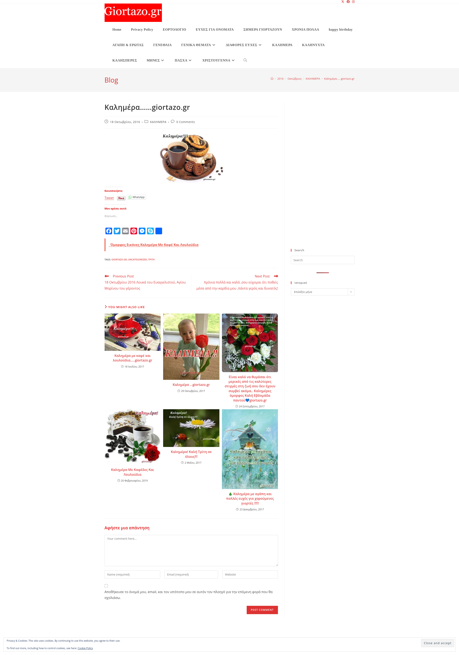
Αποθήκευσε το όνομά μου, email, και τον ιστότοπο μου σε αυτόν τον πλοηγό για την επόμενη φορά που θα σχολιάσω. (189, 595)
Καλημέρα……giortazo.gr (339, 78)
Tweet (109, 197)
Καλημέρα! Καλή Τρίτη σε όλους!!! (191, 454)
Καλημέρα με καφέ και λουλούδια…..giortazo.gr (132, 358)
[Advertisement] (321, 178)
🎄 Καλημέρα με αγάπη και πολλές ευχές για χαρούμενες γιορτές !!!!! (250, 499)
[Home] (272, 78)
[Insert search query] (323, 260)
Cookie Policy (85, 648)
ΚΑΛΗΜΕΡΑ (158, 122)
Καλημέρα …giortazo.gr (191, 384)
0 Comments (185, 122)
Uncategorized (137, 259)
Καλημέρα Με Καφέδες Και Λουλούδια (132, 472)
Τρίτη (151, 259)
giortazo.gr (119, 259)
